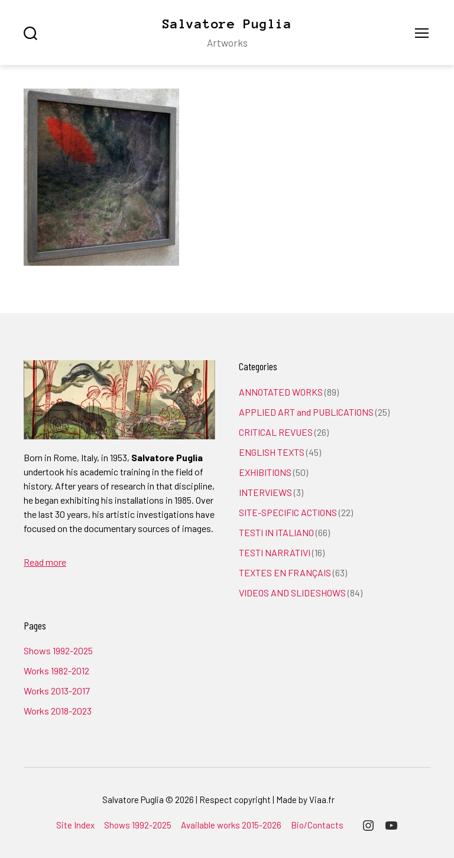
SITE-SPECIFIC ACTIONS (288, 512)
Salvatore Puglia (227, 24)
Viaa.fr (322, 799)
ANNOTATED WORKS (281, 391)
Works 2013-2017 (57, 690)
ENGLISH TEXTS (271, 452)
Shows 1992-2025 (58, 650)
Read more (45, 561)
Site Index (75, 825)
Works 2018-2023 (58, 710)
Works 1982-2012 (56, 670)
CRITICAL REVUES (276, 432)
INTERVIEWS (265, 492)
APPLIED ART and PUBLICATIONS (306, 411)
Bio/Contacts (317, 825)
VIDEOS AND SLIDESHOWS (292, 592)
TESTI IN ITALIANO (276, 532)
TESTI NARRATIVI (274, 552)
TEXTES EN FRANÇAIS (285, 572)
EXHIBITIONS (265, 472)
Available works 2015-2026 (231, 825)
